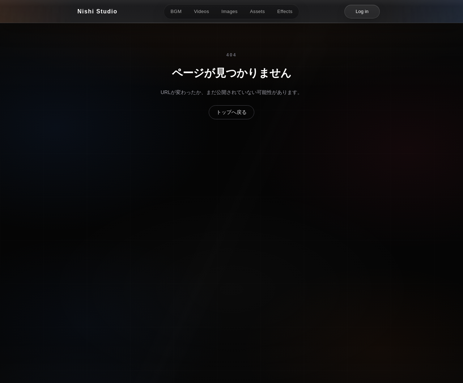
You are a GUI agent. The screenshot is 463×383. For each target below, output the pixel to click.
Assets (257, 11)
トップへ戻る (231, 112)
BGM (176, 11)
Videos (201, 11)
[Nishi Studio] (97, 11)
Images (229, 11)
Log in (362, 11)
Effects (284, 11)
